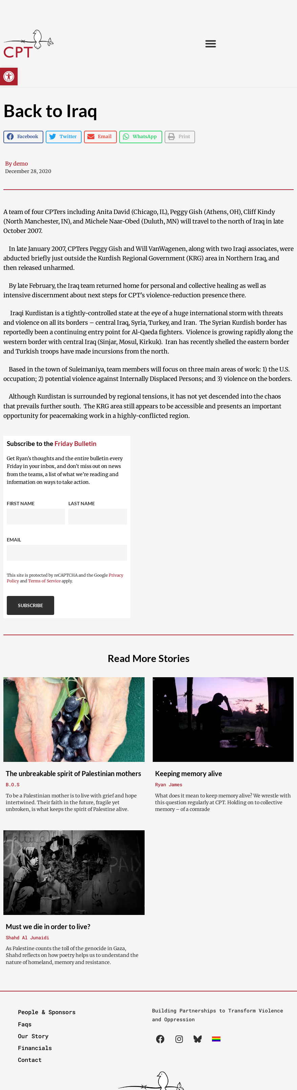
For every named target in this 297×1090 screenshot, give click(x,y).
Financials (35, 1048)
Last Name (81, 503)
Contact (30, 1060)
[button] (9, 76)
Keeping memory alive (188, 773)
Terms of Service (44, 580)
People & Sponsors (47, 1012)
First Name (21, 503)
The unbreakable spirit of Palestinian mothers (73, 773)
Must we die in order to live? (48, 926)
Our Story (33, 1036)
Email (14, 539)
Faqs (24, 1024)
